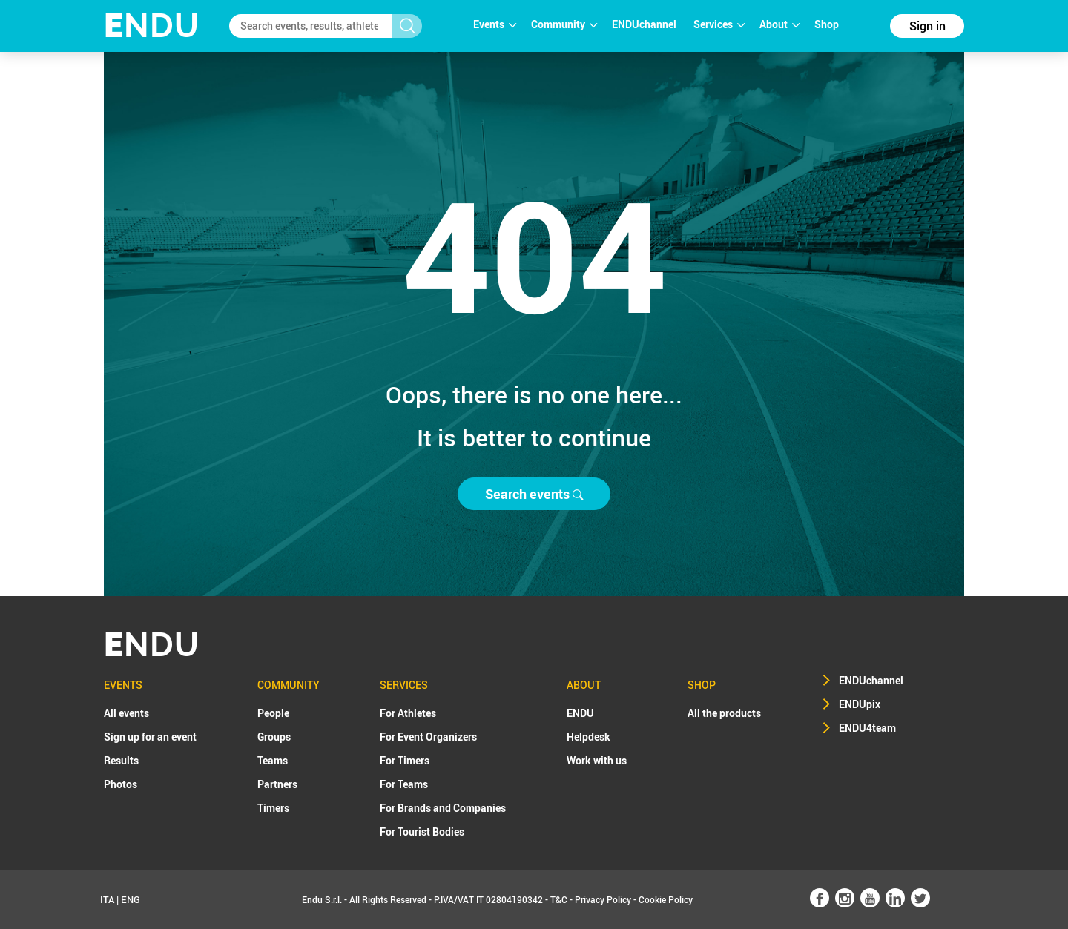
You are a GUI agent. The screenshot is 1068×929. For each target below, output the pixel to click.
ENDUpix (859, 704)
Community (564, 24)
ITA (107, 899)
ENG (130, 899)
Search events (534, 494)
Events (494, 24)
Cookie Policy (666, 899)
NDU (152, 25)
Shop (826, 24)
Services (719, 24)
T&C (558, 899)
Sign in (927, 26)
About (779, 24)
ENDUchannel (645, 24)
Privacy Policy (603, 899)
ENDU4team (867, 728)
